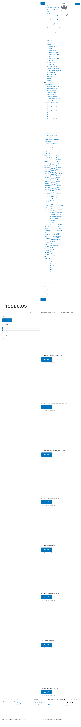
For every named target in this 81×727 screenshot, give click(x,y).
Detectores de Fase (52, 34)
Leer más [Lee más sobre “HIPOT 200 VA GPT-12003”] (47, 644)
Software (49, 78)
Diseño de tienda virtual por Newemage (51, 719)
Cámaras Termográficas (53, 32)
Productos (46, 5)
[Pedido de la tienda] (69, 312)
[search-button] (77, 4)
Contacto (46, 295)
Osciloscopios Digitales (53, 68)
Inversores (50, 137)
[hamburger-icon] (42, 3)
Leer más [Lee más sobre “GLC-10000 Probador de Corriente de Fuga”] (47, 359)
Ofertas (46, 287)
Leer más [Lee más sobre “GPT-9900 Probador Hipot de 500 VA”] (47, 597)
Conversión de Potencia (51, 131)
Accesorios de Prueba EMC (54, 86)
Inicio (3, 312)
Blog (45, 291)
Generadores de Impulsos (53, 98)
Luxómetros (50, 42)
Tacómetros (50, 80)
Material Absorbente (52, 100)
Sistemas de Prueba (52, 129)
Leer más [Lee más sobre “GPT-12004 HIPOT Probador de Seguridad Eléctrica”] (47, 407)
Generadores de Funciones (54, 36)
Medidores (50, 44)
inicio (18, 700)
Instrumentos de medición (52, 7)
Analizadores (50, 14)
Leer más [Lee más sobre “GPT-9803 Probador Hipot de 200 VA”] (47, 502)
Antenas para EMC (52, 90)
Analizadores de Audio (54, 16)
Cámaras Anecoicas (52, 96)
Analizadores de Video (54, 26)
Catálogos (46, 289)
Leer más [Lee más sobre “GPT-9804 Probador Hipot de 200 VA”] (47, 549)
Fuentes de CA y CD (52, 119)
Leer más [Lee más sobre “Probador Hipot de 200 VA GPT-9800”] (47, 692)
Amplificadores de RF (52, 88)
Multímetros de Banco (52, 66)
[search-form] (68, 3)
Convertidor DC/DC (52, 135)
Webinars (46, 293)
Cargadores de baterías (53, 133)
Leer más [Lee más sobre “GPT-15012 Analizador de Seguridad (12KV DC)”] (47, 454)
